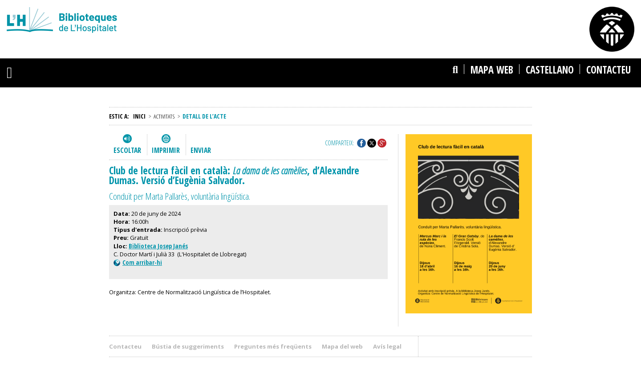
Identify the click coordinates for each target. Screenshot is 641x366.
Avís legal (387, 346)
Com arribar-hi (138, 262)
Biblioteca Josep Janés (158, 246)
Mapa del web (342, 346)
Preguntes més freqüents (273, 346)
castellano (550, 70)
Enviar (201, 150)
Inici (139, 116)
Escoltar (127, 150)
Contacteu (608, 70)
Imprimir (166, 150)
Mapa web (492, 70)
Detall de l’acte (204, 116)
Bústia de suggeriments (188, 346)
